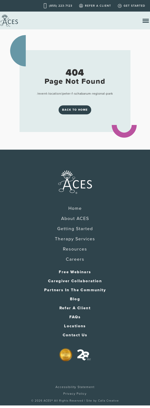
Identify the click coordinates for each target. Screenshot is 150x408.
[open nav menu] (145, 20)
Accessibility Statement (74, 387)
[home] (9, 20)
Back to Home (75, 110)
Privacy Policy (75, 393)
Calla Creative (108, 401)
